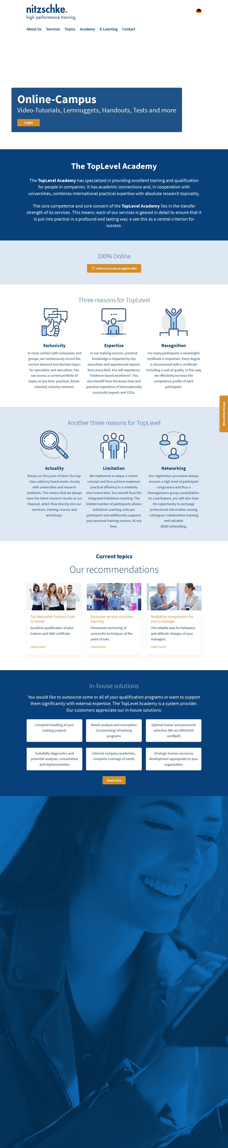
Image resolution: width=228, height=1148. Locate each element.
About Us (34, 29)
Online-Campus (57, 99)
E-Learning (108, 29)
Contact (128, 29)
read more (38, 646)
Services (53, 29)
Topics (70, 29)
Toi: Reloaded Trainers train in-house (52, 619)
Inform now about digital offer (116, 268)
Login (28, 122)
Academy (87, 29)
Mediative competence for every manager (172, 619)
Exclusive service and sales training (112, 619)
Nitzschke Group (224, 414)
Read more (114, 780)
